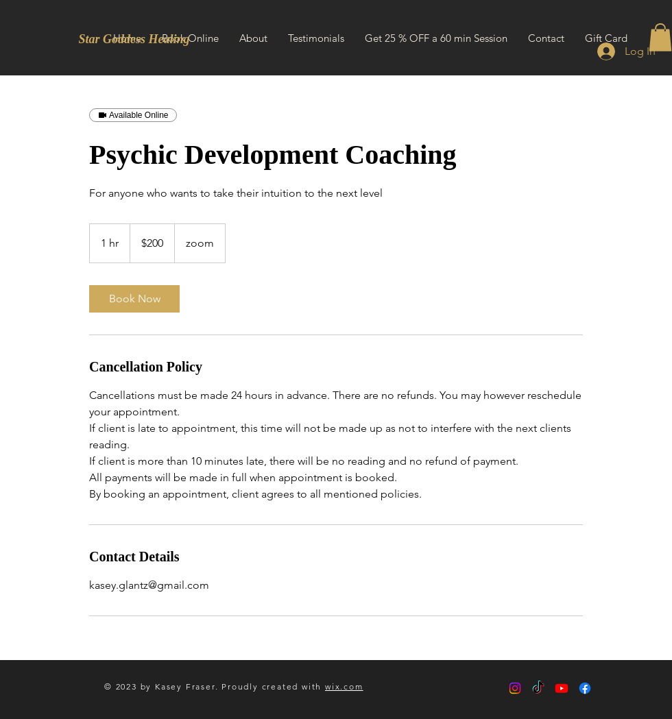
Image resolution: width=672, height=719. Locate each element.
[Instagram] (515, 688)
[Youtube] (561, 688)
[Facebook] (584, 688)
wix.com (344, 686)
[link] (134, 299)
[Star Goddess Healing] (134, 39)
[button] (660, 37)
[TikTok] (538, 688)
